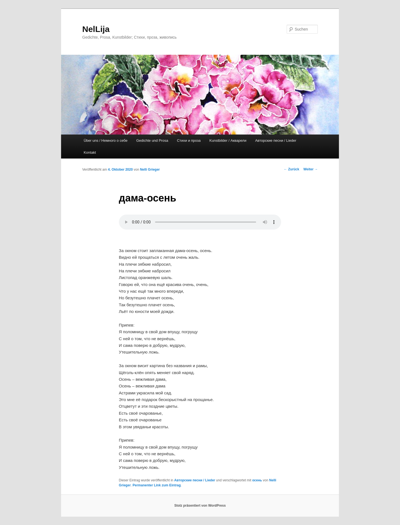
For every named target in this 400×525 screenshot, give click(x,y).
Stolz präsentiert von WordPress (200, 505)
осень (257, 480)
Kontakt (90, 152)
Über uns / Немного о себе (106, 140)
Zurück (291, 169)
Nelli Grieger (150, 169)
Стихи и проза (189, 140)
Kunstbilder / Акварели (227, 140)
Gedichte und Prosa (152, 140)
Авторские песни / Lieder (275, 140)
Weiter (310, 169)
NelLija (95, 29)
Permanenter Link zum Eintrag (156, 485)
